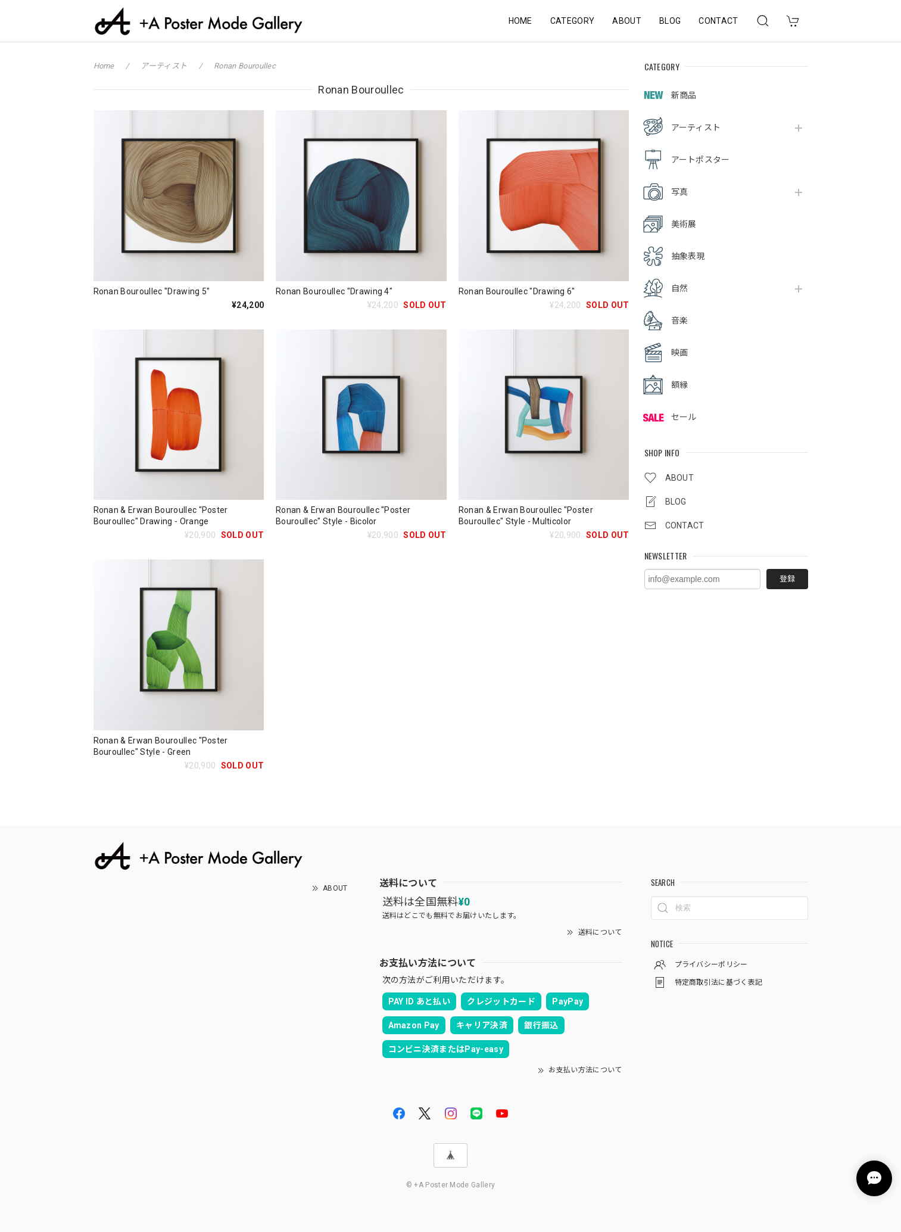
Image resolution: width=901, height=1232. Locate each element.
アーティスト (696, 127)
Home (103, 65)
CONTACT (718, 21)
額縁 (679, 385)
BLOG (670, 21)
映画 (679, 352)
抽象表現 (688, 256)
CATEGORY (572, 21)
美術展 (684, 224)
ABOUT (626, 21)
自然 (679, 288)
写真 (679, 192)
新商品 (684, 95)
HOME (520, 21)
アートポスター (700, 159)
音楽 (679, 320)
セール (684, 417)
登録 (787, 578)
